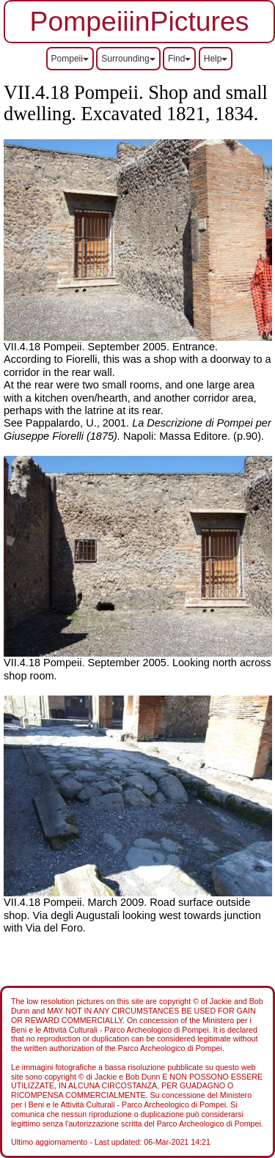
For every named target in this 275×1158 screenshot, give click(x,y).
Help (216, 59)
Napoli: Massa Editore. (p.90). (137, 429)
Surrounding (128, 59)
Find (179, 59)
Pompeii (70, 59)
